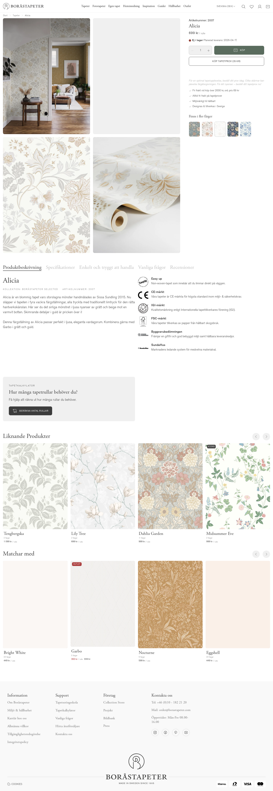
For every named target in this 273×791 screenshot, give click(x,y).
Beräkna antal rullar (30, 411)
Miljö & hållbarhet (19, 710)
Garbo (76, 651)
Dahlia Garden (151, 534)
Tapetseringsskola (66, 702)
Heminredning (131, 6)
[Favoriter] (251, 6)
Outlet (187, 6)
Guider (162, 6)
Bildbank (109, 718)
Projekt (108, 710)
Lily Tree (78, 534)
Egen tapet (114, 6)
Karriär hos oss (17, 718)
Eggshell (213, 653)
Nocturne (146, 653)
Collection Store (114, 702)
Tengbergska (14, 534)
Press (106, 726)
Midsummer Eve (220, 534)
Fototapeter (98, 6)
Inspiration (149, 6)
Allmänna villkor (18, 726)
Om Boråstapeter (18, 702)
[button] (192, 50)
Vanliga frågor (152, 267)
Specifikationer (60, 267)
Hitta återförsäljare (67, 726)
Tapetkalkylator (65, 710)
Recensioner (182, 267)
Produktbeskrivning (22, 267)
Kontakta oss (63, 734)
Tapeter (85, 6)
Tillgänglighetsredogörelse (23, 734)
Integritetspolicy (17, 742)
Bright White (15, 653)
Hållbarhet (175, 6)
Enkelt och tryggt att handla (106, 267)
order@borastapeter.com (174, 710)
